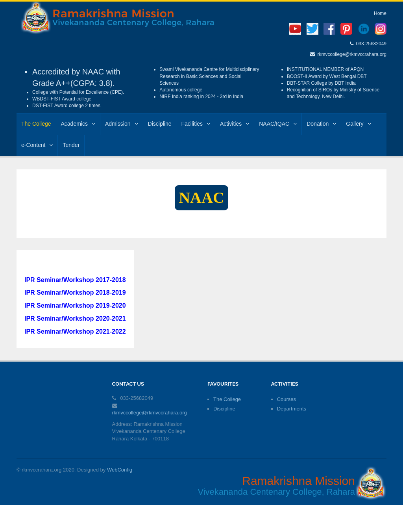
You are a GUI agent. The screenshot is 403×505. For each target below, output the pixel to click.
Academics (78, 124)
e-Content (37, 145)
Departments (291, 409)
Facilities (195, 124)
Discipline (160, 124)
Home (380, 13)
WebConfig (119, 470)
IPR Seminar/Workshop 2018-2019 (75, 292)
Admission (121, 124)
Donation (321, 124)
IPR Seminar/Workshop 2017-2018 (75, 280)
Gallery (358, 124)
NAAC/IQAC (278, 124)
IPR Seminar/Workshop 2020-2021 (75, 318)
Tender (71, 145)
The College (36, 124)
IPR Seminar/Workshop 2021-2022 (75, 331)
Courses (286, 399)
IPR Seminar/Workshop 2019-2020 (75, 305)
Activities (234, 124)
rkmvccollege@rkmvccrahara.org (350, 54)
